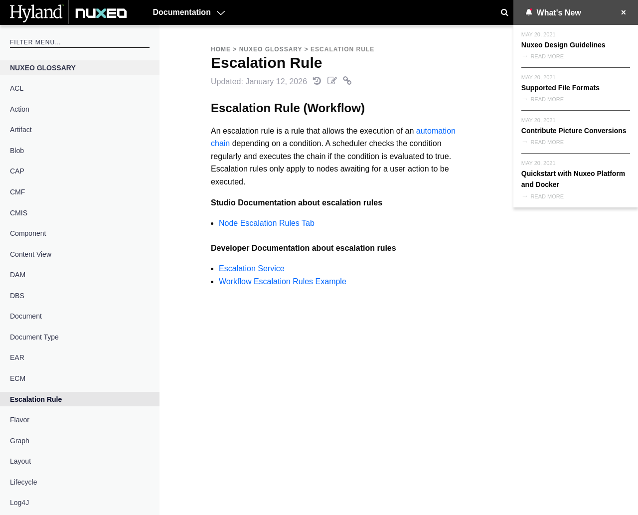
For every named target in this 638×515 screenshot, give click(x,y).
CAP (17, 171)
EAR (17, 357)
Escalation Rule (36, 399)
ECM (17, 378)
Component (28, 233)
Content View (30, 254)
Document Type (34, 337)
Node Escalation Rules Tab (267, 223)
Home (221, 49)
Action (19, 109)
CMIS (18, 213)
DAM (17, 275)
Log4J (19, 503)
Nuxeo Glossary (43, 68)
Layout (20, 461)
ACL (16, 88)
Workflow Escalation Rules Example (282, 281)
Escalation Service (252, 268)
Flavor (19, 420)
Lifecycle (23, 482)
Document (26, 316)
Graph (19, 441)
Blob (17, 151)
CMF (17, 192)
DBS (17, 296)
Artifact (21, 130)
